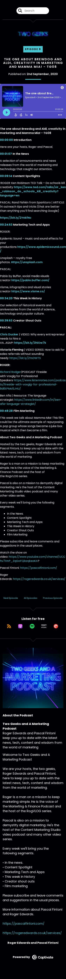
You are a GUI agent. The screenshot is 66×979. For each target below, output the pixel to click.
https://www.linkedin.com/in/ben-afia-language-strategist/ (31, 402)
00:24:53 (6, 225)
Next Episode (11, 598)
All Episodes (30, 598)
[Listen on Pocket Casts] (56, 626)
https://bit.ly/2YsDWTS (25, 358)
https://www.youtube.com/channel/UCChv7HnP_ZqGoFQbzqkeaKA (32, 559)
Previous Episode (52, 598)
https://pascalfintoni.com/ (38, 568)
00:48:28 (6, 411)
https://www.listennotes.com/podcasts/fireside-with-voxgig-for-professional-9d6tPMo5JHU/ (33, 384)
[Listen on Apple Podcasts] (20, 626)
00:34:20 (6, 298)
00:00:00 (6, 140)
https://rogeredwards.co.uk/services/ (39, 579)
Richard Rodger (10, 372)
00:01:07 (6, 154)
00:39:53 (6, 321)
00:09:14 (6, 176)
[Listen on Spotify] (32, 626)
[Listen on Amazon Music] (44, 626)
